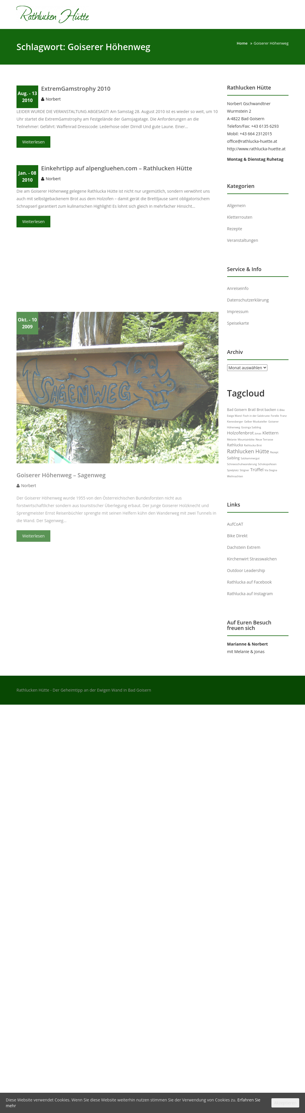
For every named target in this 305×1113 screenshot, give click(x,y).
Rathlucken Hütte (248, 451)
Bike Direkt (237, 535)
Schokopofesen (267, 464)
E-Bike (281, 410)
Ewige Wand (234, 416)
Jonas (258, 433)
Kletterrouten (240, 217)
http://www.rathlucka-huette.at (256, 148)
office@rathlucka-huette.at (252, 141)
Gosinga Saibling (251, 427)
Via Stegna (270, 470)
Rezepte (234, 228)
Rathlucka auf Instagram (250, 593)
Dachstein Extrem (243, 547)
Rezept (274, 452)
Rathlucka (235, 445)
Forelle (275, 416)
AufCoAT (235, 524)
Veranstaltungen (242, 240)
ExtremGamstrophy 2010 (76, 91)
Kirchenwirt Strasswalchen (252, 559)
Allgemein (236, 205)
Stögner (244, 470)
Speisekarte (238, 323)
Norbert (53, 101)
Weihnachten (235, 476)
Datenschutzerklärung (248, 300)
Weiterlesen (33, 144)
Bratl (252, 409)
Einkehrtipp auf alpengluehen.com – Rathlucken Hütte (116, 170)
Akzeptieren (285, 1102)
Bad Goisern (237, 409)
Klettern (270, 433)
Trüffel (257, 469)
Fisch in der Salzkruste (256, 416)
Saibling (233, 458)
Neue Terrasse (264, 439)
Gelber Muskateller (255, 421)
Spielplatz (233, 470)
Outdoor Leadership (246, 570)
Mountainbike (246, 439)
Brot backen (266, 409)
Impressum (238, 311)
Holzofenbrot (240, 433)
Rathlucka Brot (253, 445)
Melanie (232, 439)
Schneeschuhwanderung (242, 464)
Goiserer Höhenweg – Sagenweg (61, 527)
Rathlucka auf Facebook (249, 582)
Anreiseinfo (238, 288)
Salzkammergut (250, 458)
